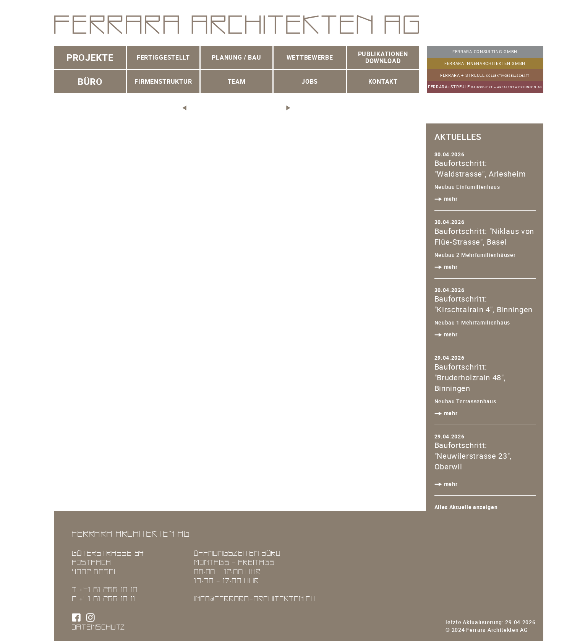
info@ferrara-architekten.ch (254, 598)
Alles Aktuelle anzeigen (466, 507)
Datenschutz (98, 626)
